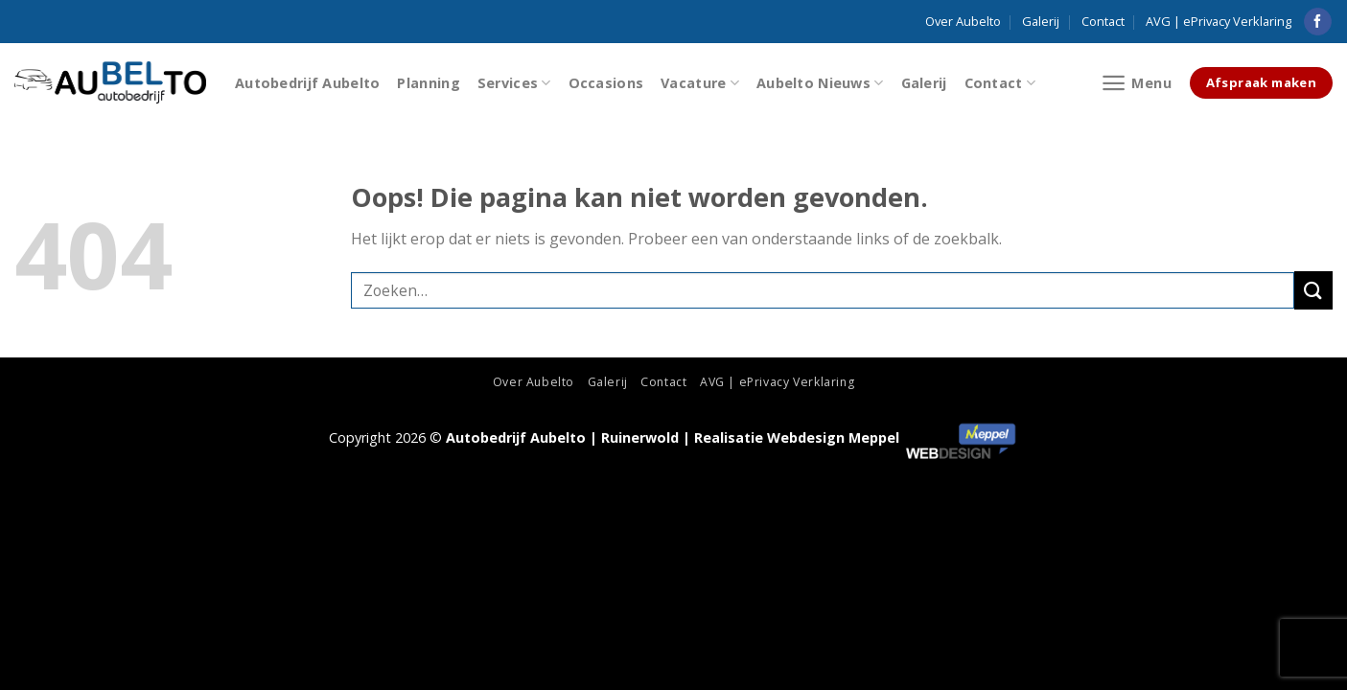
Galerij (1040, 21)
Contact (1103, 21)
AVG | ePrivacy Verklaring (1218, 21)
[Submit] (1313, 290)
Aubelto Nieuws (820, 83)
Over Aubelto (963, 21)
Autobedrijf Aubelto (307, 83)
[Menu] (1137, 83)
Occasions (606, 83)
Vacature (700, 83)
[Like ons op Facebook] (1318, 22)
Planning (428, 83)
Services (514, 83)
